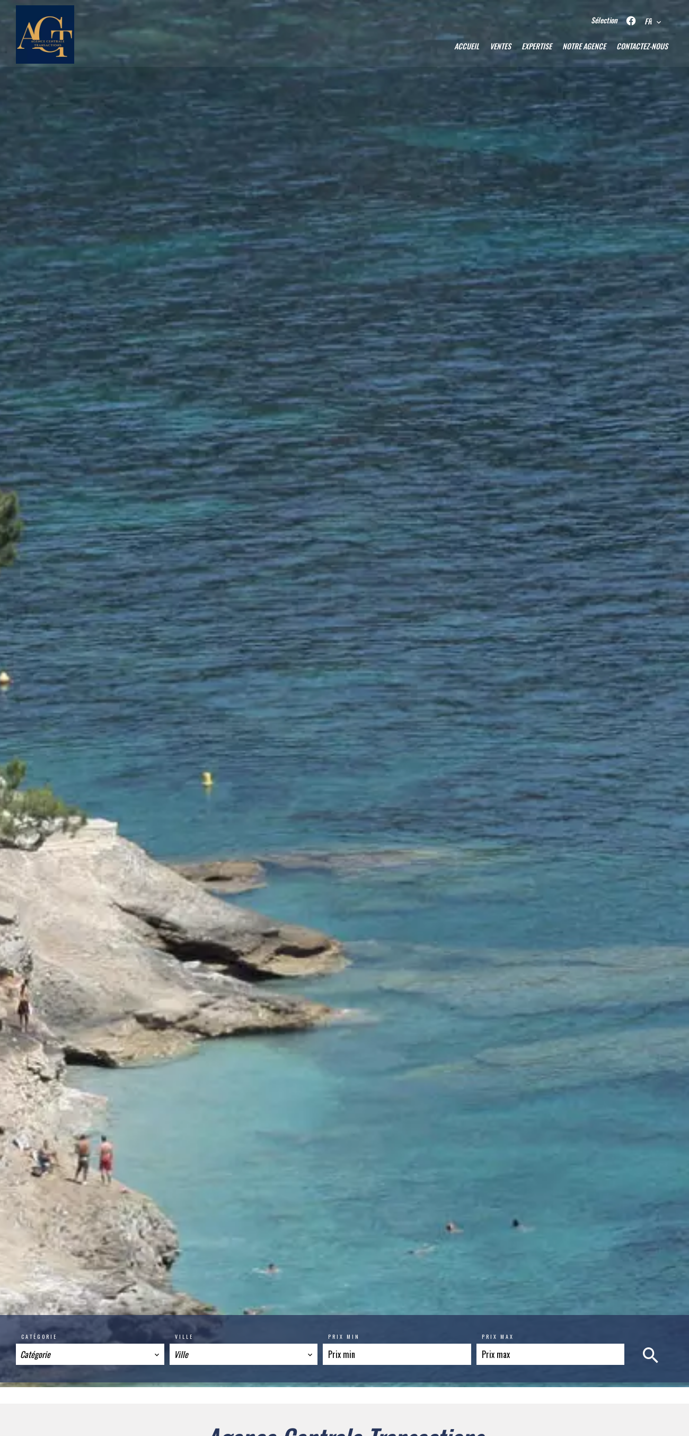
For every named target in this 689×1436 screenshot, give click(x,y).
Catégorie (39, 1336)
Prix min (344, 1336)
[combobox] (90, 1354)
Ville (184, 1336)
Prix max (498, 1336)
